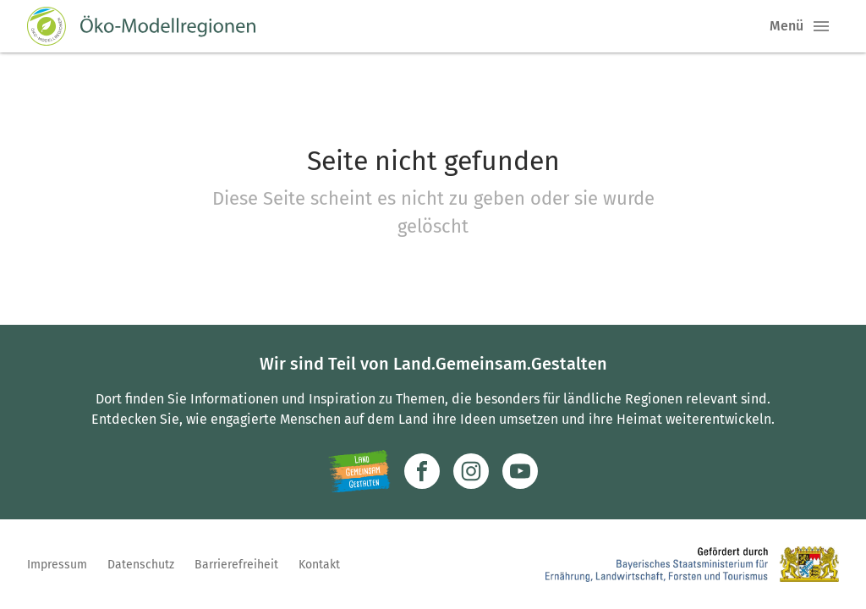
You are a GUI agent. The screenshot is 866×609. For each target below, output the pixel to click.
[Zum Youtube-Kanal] (520, 471)
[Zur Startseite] (141, 26)
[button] (821, 26)
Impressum (57, 564)
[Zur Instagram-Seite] (471, 471)
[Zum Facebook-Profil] (422, 471)
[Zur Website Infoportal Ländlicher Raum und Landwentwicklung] (359, 471)
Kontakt (319, 564)
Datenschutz (140, 564)
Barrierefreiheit (236, 564)
